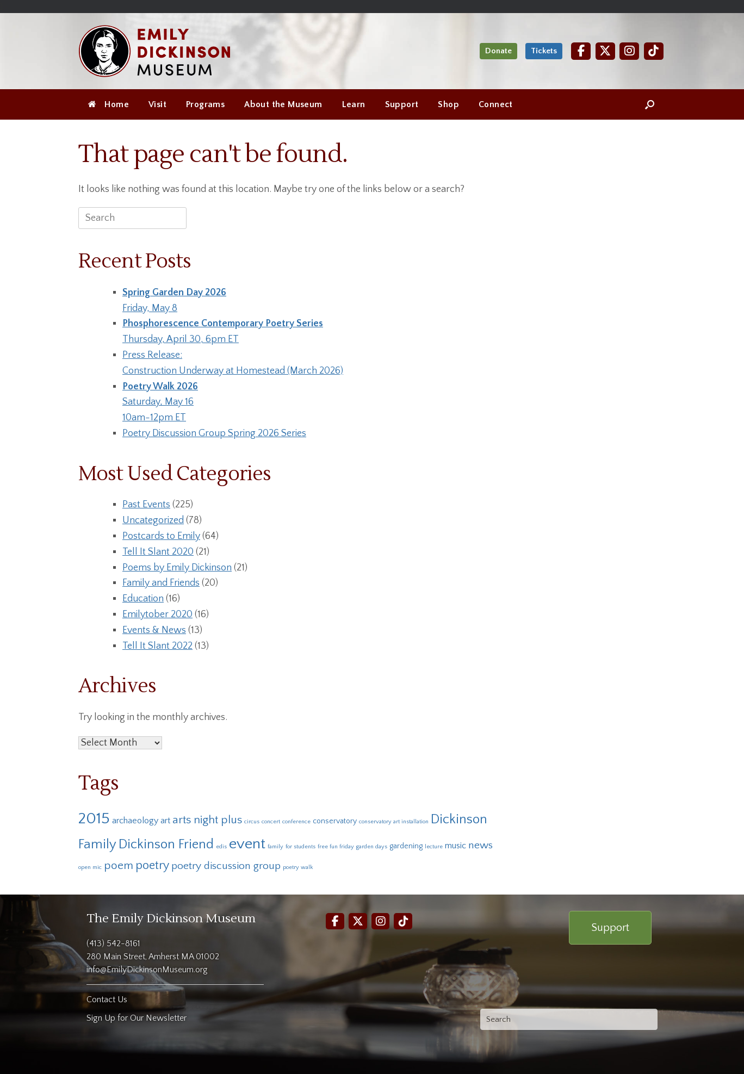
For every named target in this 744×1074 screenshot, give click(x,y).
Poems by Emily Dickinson (177, 567)
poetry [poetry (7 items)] (152, 865)
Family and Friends (161, 583)
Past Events (146, 504)
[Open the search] (650, 104)
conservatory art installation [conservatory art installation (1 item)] (394, 821)
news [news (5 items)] (480, 845)
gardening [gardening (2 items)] (406, 846)
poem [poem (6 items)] (118, 865)
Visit (157, 104)
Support (402, 104)
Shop (448, 104)
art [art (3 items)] (165, 820)
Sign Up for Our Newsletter (136, 1018)
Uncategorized (153, 520)
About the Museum (283, 104)
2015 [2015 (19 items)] (94, 819)
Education (143, 598)
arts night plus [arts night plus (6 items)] (207, 820)
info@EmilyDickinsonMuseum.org (147, 969)
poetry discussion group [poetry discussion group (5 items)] (226, 866)
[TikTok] (654, 50)
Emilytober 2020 (157, 614)
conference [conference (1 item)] (296, 821)
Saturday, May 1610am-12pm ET (160, 402)
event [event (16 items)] (247, 843)
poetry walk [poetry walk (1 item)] (298, 867)
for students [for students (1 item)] (300, 846)
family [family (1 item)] (275, 846)
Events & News (154, 630)
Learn (353, 104)
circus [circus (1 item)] (251, 821)
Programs (205, 104)
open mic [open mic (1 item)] (90, 867)
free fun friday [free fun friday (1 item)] (336, 846)
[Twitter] (605, 50)
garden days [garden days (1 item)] (371, 846)
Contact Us (106, 999)
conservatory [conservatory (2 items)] (335, 821)
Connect (496, 104)
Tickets (544, 50)
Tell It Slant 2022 (157, 646)
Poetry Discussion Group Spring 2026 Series (214, 433)
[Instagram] (629, 50)
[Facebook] (581, 50)
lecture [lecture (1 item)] (434, 846)
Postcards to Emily (161, 536)
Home (108, 104)
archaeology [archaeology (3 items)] (135, 820)
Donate (498, 50)
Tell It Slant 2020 (158, 552)
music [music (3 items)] (455, 845)
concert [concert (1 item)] (271, 821)
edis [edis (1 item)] (221, 846)
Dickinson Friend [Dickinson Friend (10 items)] (166, 844)
